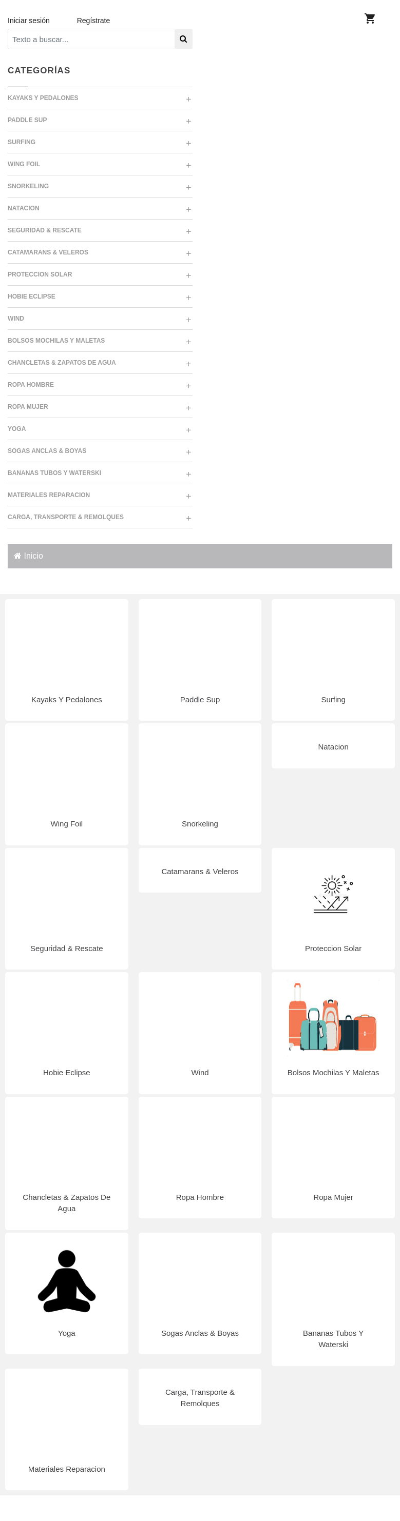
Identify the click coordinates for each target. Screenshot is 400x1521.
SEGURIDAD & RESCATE (45, 230)
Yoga (66, 1333)
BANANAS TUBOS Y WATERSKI (54, 473)
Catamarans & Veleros (199, 871)
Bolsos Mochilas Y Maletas (333, 1072)
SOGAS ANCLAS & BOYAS (47, 451)
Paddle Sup (200, 699)
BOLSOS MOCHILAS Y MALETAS (56, 340)
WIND (16, 318)
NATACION (24, 208)
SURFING (21, 142)
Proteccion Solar (333, 948)
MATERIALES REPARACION (49, 495)
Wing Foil (67, 823)
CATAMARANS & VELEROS (48, 252)
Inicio (28, 555)
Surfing (333, 699)
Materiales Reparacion (66, 1469)
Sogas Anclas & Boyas (200, 1333)
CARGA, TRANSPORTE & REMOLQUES (66, 517)
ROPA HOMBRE (31, 384)
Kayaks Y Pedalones (66, 699)
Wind (199, 1072)
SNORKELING (28, 186)
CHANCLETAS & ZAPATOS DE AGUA (62, 362)
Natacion (333, 746)
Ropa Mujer (333, 1197)
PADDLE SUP (27, 120)
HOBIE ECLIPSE (31, 296)
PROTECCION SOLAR (40, 274)
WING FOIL (24, 164)
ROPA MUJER (28, 406)
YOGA (17, 428)
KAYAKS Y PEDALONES (43, 98)
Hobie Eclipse (66, 1072)
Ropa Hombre (200, 1197)
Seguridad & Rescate (66, 948)
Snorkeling (200, 823)
